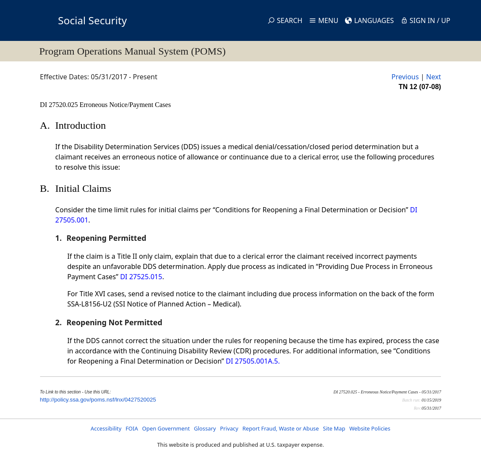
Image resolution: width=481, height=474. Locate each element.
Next (433, 76)
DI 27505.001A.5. (253, 361)
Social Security (92, 20)
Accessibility (106, 428)
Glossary (205, 428)
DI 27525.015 (141, 276)
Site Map (334, 428)
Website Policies (369, 428)
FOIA (131, 428)
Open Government (166, 428)
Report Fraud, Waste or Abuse (280, 428)
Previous (405, 76)
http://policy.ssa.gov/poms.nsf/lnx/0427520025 (98, 399)
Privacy (229, 428)
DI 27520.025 (60, 104)
